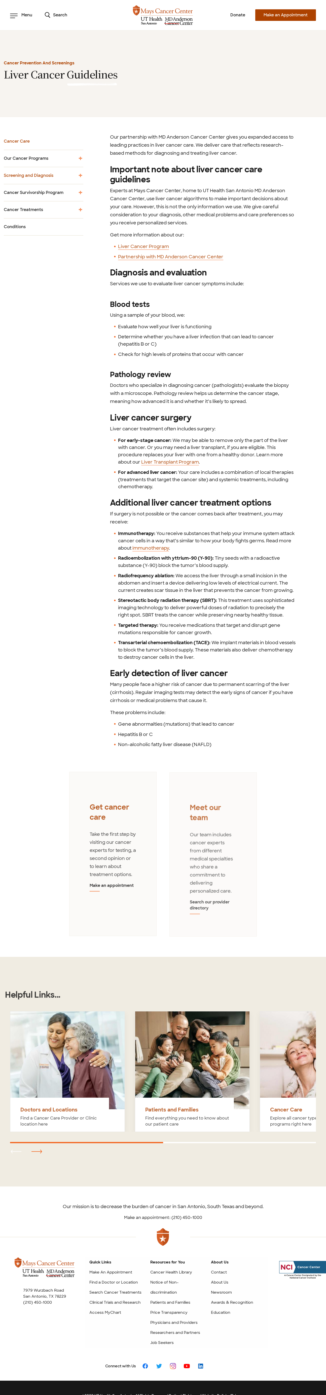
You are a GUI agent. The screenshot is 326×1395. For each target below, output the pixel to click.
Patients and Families (170, 1279)
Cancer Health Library (171, 1249)
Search (56, 15)
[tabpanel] (113, 843)
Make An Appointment (110, 1249)
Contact (219, 1249)
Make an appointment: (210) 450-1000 (163, 1194)
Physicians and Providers (174, 1299)
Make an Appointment (286, 15)
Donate (237, 15)
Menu (21, 15)
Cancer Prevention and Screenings (39, 63)
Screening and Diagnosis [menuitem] (43, 177)
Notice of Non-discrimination (164, 1264)
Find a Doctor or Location (113, 1259)
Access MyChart (105, 1289)
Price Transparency (169, 1289)
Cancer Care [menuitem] (17, 141)
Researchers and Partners (175, 1309)
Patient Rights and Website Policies (199, 1372)
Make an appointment (109, 886)
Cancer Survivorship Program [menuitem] (43, 194)
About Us (219, 1259)
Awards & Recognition (232, 1279)
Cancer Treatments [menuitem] (43, 211)
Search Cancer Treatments (115, 1269)
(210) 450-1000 (37, 1279)
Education (220, 1289)
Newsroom (221, 1269)
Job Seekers (162, 1319)
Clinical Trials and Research (115, 1279)
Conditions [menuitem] (15, 226)
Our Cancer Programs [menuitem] (43, 160)
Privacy (237, 1372)
